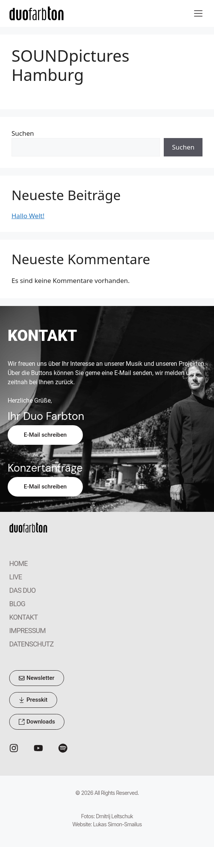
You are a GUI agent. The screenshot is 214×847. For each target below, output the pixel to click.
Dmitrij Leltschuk (114, 816)
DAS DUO (22, 590)
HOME (18, 563)
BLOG (17, 604)
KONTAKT (23, 617)
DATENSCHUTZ (31, 644)
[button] (198, 13)
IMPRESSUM (27, 631)
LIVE (15, 577)
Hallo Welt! (28, 215)
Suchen (23, 133)
